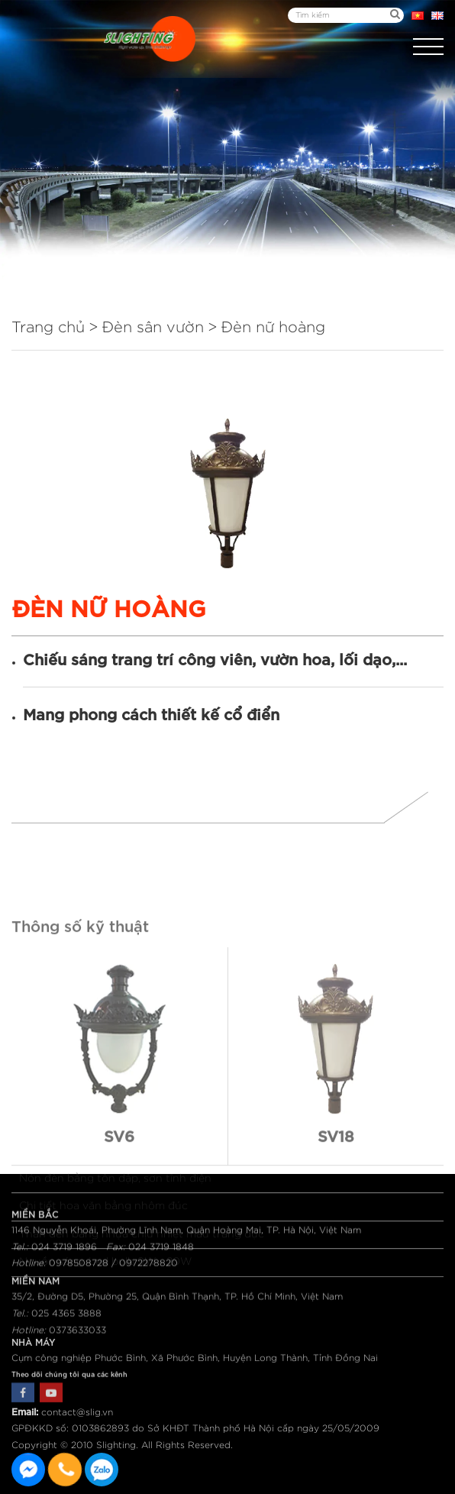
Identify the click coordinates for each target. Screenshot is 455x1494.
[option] (227, 493)
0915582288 (101, 1469)
